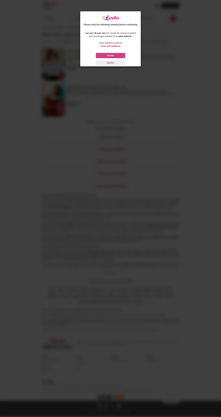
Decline (110, 62)
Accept (110, 55)
